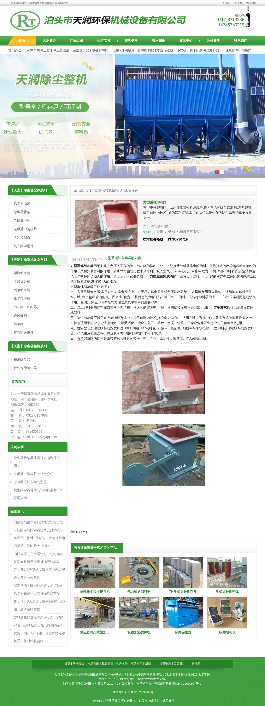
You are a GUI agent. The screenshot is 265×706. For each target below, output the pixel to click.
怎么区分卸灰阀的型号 (30, 482)
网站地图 (251, 2)
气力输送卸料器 (139, 591)
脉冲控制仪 (145, 50)
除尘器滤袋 (61, 50)
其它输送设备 (111, 190)
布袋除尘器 (22, 359)
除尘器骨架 (80, 50)
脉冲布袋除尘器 (38, 50)
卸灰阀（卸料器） (209, 50)
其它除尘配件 (24, 246)
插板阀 (247, 50)
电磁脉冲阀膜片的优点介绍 (33, 474)
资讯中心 (186, 40)
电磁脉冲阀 (100, 50)
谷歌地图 (195, 663)
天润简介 (49, 40)
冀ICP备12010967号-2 (186, 683)
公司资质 (237, 2)
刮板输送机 (22, 290)
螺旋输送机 (165, 50)
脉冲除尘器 (183, 632)
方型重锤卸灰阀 (129, 190)
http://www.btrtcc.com (152, 679)
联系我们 (240, 40)
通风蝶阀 (232, 50)
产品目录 (76, 40)
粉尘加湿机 (22, 298)
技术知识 (158, 40)
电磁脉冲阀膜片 (123, 50)
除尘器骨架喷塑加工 (95, 632)
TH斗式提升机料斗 (183, 591)
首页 (22, 40)
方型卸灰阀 (85, 338)
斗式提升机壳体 (227, 591)
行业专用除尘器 (25, 368)
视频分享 (131, 40)
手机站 (226, 2)
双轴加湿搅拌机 (139, 632)
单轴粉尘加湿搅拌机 (95, 591)
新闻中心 (151, 663)
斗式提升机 (185, 50)
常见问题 (136, 663)
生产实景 (104, 40)
